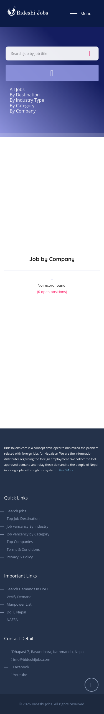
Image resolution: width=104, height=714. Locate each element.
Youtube (19, 675)
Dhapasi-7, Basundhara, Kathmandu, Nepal (48, 652)
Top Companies (20, 542)
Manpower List (19, 604)
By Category (22, 106)
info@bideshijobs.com (30, 659)
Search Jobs (16, 511)
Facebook (20, 667)
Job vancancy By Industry (27, 526)
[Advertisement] (52, 192)
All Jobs (17, 89)
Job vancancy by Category (28, 534)
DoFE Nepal (16, 612)
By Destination (25, 95)
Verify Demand (19, 597)
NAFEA (12, 620)
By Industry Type (27, 100)
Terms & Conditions (23, 549)
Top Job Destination (23, 518)
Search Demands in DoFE (28, 589)
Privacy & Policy (20, 557)
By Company (23, 111)
